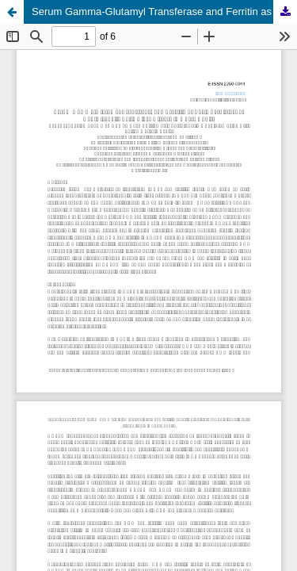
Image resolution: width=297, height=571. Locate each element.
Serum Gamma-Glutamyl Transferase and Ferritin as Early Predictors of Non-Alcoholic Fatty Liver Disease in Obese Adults (164, 11)
